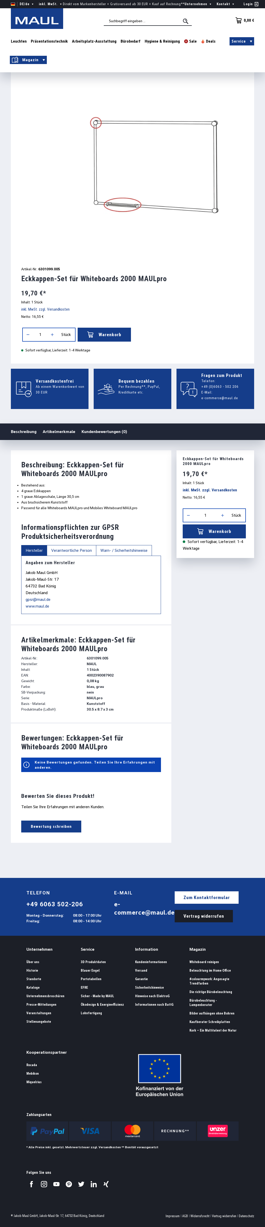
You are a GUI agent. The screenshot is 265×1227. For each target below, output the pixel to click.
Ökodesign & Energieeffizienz (102, 1004)
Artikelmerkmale (59, 431)
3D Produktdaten (93, 962)
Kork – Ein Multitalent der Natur (213, 1030)
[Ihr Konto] (251, 4)
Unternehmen (39, 949)
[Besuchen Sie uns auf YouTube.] (56, 1184)
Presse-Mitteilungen (41, 1004)
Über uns (32, 962)
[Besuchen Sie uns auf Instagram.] (44, 1184)
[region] (132, 166)
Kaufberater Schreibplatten (209, 1022)
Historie (32, 970)
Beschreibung (23, 431)
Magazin (197, 949)
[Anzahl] (40, 335)
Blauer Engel (90, 970)
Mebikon (32, 1073)
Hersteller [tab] (34, 550)
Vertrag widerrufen (203, 916)
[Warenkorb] (243, 20)
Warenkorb (104, 335)
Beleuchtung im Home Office (210, 970)
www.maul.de (37, 606)
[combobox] (148, 21)
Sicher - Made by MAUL (97, 996)
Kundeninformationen (151, 962)
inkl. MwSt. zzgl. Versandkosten (45, 309)
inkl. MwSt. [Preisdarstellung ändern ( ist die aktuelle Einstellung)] (51, 4)
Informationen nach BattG (154, 1004)
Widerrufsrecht (199, 1216)
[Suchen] (186, 21)
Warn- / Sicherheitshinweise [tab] (124, 550)
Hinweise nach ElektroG (152, 996)
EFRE (84, 987)
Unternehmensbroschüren (45, 996)
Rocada (31, 1065)
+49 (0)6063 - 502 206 (220, 386)
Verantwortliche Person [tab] (71, 550)
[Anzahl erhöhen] (52, 334)
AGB (185, 1216)
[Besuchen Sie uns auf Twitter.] (81, 1184)
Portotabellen (91, 979)
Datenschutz (246, 1216)
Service (87, 949)
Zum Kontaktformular (206, 897)
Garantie (141, 979)
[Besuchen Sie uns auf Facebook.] (31, 1184)
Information (146, 949)
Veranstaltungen (38, 1013)
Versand (141, 970)
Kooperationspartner (46, 1052)
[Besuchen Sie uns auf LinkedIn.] (94, 1184)
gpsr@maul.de (38, 599)
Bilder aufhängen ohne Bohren (211, 1013)
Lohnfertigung (91, 1013)
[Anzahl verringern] (28, 334)
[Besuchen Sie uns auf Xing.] (106, 1184)
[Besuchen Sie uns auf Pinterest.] (69, 1184)
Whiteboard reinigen (204, 962)
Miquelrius (34, 1082)
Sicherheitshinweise (149, 987)
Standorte (33, 979)
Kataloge (33, 987)
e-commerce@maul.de (219, 398)
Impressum (173, 1216)
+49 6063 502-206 (54, 904)
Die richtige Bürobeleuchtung (210, 992)
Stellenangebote (38, 1022)
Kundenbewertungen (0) (104, 431)
